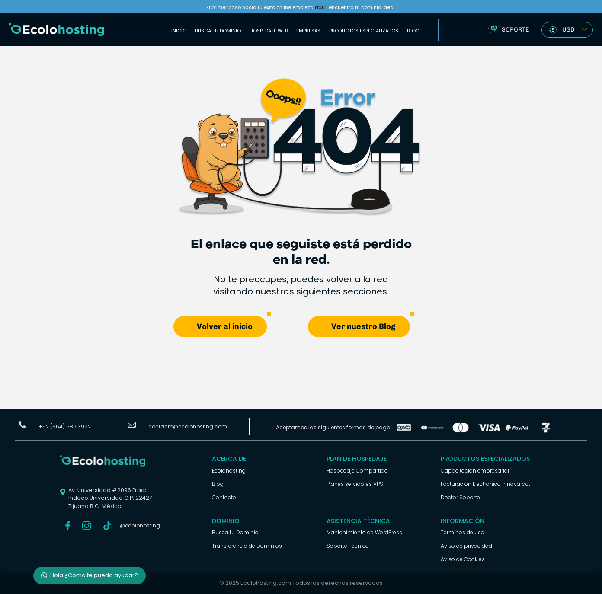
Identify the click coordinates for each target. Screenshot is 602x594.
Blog (413, 30)
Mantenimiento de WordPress (364, 532)
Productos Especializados (363, 30)
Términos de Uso (462, 532)
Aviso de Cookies (463, 558)
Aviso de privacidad (466, 545)
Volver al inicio (225, 326)
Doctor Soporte (460, 497)
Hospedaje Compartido (357, 470)
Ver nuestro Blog (363, 326)
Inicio (178, 30)
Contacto (224, 497)
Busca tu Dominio (218, 30)
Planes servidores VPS (355, 483)
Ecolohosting (229, 470)
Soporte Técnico (348, 545)
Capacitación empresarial (475, 470)
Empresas (308, 30)
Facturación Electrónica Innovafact (485, 483)
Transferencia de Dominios (247, 545)
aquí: (321, 7)
